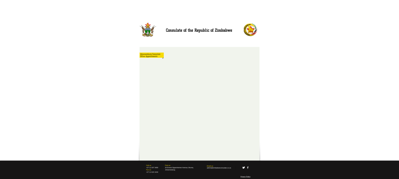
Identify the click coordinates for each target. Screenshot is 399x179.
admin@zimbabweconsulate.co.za (219, 168)
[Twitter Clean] (243, 167)
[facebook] (247, 167)
